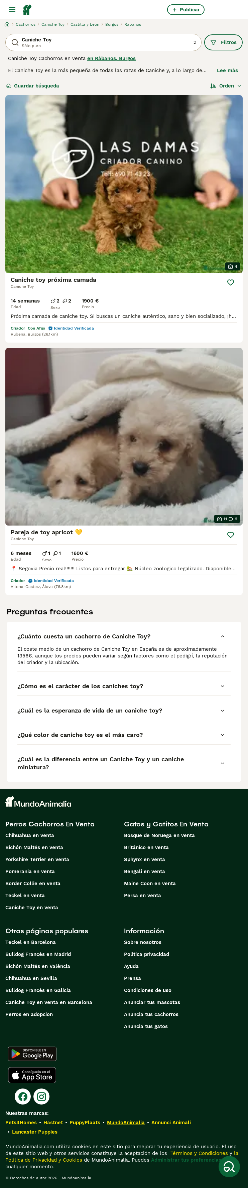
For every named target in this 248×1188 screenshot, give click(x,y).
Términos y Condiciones (198, 1153)
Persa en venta (142, 896)
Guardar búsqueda (32, 86)
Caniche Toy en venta (31, 908)
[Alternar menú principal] (12, 9)
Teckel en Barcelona (30, 942)
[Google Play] (32, 1054)
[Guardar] (230, 282)
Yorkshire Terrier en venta (37, 859)
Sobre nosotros (142, 942)
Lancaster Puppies (34, 1132)
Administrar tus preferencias (186, 1160)
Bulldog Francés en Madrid (38, 954)
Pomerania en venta (30, 871)
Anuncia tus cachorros (151, 1014)
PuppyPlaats (85, 1123)
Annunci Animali (171, 1123)
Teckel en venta (25, 896)
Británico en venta (146, 847)
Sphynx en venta (144, 859)
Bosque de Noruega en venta (159, 835)
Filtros (223, 42)
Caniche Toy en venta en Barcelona (48, 1002)
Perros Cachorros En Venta (50, 824)
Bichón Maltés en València (37, 966)
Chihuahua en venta (29, 835)
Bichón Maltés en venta (34, 847)
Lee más (227, 70)
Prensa (132, 978)
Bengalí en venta (144, 871)
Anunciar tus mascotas (152, 1002)
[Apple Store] (32, 1075)
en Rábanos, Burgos (111, 58)
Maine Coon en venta (150, 883)
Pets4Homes (21, 1123)
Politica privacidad (146, 954)
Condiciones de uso (147, 990)
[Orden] (226, 85)
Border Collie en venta (32, 883)
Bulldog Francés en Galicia (38, 990)
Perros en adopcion (29, 1014)
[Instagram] (41, 1096)
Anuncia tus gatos (146, 1026)
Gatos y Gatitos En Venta (166, 824)
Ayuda (131, 966)
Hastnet (53, 1123)
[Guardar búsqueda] (229, 1166)
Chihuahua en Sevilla (31, 978)
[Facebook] (23, 1096)
